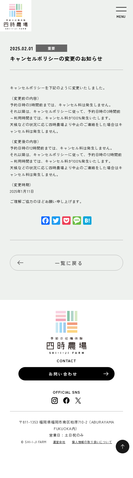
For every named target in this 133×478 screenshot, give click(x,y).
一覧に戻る (69, 263)
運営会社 (59, 442)
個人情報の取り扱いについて (92, 442)
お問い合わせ (63, 374)
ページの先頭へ (122, 446)
